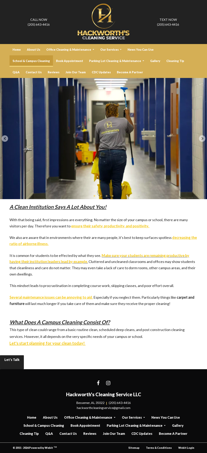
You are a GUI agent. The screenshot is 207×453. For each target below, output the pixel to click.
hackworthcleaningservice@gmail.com (103, 408)
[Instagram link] (108, 383)
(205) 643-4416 (39, 21)
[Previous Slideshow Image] (5, 138)
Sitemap (133, 447)
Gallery (155, 61)
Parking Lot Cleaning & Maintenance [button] (115, 61)
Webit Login (186, 447)
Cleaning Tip (175, 61)
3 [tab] (107, 196)
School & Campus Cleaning (33, 60)
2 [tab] (100, 196)
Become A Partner (130, 72)
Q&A (16, 72)
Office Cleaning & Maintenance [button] (69, 49)
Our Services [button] (109, 49)
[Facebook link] (98, 383)
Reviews (53, 72)
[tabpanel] (103, 138)
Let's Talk (11, 362)
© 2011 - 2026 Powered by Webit (35, 447)
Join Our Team (75, 72)
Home (17, 49)
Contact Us (34, 72)
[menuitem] (17, 49)
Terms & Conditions (159, 447)
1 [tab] (94, 196)
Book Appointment (69, 61)
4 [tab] (113, 196)
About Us (33, 49)
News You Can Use (141, 49)
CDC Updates (101, 72)
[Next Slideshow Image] (202, 138)
